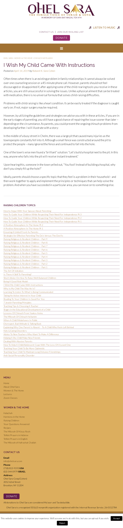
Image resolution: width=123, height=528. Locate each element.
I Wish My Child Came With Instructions (23, 285)
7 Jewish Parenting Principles (17, 302)
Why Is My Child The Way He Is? (19, 288)
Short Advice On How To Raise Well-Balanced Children (30, 277)
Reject (62, 523)
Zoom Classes (10, 397)
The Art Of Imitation (13, 270)
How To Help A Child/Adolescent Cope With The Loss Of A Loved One (37, 344)
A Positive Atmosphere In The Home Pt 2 (23, 225)
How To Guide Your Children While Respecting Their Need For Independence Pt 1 (43, 221)
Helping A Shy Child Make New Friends (22, 337)
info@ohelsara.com (13, 461)
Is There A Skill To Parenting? (17, 274)
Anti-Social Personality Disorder (19, 355)
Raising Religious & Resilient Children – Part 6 (25, 249)
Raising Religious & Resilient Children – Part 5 (25, 253)
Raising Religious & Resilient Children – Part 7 (25, 246)
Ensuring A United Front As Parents (21, 232)
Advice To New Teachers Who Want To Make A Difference (31, 334)
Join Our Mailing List (70, 32)
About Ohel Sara (12, 386)
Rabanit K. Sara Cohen (43, 70)
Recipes (7, 427)
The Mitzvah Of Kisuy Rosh (17, 431)
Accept (116, 518)
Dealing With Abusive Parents (18, 341)
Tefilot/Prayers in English (16, 438)
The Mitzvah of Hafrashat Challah (20, 442)
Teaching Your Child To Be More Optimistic (24, 348)
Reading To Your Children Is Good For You (24, 299)
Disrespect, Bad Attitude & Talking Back (22, 323)
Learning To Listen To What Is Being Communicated (28, 292)
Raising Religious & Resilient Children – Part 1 (25, 267)
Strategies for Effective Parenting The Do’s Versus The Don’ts (33, 235)
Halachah (8, 413)
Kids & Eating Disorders (15, 330)
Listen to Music (104, 27)
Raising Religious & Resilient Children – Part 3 (25, 260)
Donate (61, 37)
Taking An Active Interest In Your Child (22, 295)
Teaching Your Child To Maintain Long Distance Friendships (32, 352)
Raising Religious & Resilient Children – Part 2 (25, 263)
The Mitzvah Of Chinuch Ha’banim (20, 316)
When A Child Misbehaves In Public (20, 320)
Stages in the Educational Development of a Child (27, 309)
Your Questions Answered (16, 424)
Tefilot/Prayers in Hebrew (16, 435)
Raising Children (11, 420)
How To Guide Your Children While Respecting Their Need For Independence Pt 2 (43, 218)
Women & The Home (14, 390)
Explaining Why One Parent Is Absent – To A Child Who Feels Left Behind (39, 327)
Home (6, 383)
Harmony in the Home (14, 416)
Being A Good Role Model (16, 281)
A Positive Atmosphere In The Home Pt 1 (23, 228)
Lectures (8, 394)
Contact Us (46, 32)
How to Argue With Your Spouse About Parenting (27, 211)
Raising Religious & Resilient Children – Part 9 (25, 239)
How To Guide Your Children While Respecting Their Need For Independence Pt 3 (43, 214)
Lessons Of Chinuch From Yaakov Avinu (23, 313)
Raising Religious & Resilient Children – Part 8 (25, 242)
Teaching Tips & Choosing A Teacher (21, 306)
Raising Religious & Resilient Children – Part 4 (25, 256)
